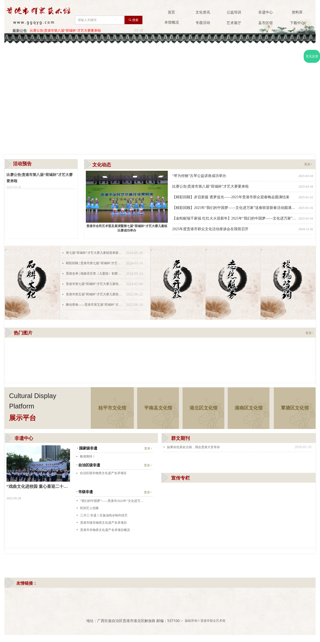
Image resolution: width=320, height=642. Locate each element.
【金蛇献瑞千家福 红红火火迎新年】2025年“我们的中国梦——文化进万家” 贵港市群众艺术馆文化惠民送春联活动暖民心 (234, 218)
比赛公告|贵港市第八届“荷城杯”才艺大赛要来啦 (65, 30)
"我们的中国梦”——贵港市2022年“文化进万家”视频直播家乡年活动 (112, 501)
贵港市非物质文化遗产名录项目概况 (105, 530)
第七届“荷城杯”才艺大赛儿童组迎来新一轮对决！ (94, 253)
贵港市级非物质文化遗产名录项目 (103, 522)
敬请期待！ (87, 456)
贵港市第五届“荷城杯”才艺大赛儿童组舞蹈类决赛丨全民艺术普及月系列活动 (94, 294)
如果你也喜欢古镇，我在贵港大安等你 (193, 447)
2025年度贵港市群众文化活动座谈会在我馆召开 (210, 229)
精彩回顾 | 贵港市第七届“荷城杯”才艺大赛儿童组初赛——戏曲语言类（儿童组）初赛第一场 (94, 263)
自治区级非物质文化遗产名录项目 (103, 473)
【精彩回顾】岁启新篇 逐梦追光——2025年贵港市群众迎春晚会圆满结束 (230, 197)
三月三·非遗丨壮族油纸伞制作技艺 (104, 515)
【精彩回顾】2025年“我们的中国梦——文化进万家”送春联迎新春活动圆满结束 (234, 208)
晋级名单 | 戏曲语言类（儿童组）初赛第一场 (94, 273)
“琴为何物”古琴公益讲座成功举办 (199, 176)
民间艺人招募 (89, 508)
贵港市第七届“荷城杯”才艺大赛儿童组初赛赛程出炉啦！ (94, 284)
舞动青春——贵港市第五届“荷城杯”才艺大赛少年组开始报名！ (94, 304)
